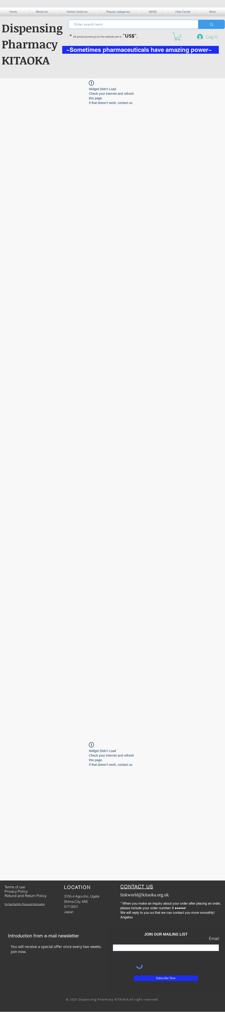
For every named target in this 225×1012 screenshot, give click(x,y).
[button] (42, 12)
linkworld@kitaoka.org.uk (144, 894)
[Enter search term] (131, 24)
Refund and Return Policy (26, 895)
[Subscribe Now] (166, 978)
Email (214, 939)
